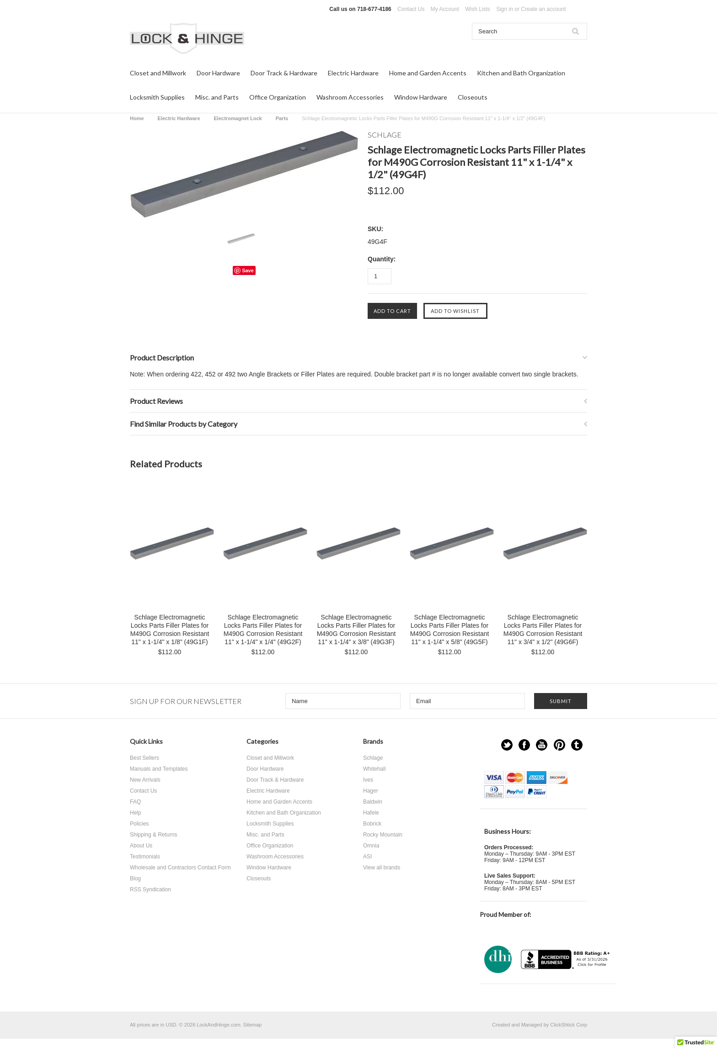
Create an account (543, 9)
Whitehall (374, 769)
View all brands (381, 867)
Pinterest (559, 745)
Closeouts (472, 97)
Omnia (371, 845)
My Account (445, 9)
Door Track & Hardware (284, 73)
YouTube (541, 745)
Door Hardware (218, 73)
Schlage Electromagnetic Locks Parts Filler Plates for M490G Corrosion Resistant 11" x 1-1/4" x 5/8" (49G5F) (449, 630)
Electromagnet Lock (238, 118)
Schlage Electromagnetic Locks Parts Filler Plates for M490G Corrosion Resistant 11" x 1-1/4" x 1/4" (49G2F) (263, 630)
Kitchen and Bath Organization (521, 73)
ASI (367, 856)
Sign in (504, 9)
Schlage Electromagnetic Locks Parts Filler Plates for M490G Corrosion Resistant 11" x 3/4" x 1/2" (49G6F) (543, 630)
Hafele (371, 813)
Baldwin (372, 802)
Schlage (373, 758)
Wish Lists (477, 9)
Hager (370, 791)
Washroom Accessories (350, 97)
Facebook (524, 745)
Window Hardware (420, 97)
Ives (368, 780)
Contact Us (410, 9)
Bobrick (372, 823)
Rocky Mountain (382, 834)
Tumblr (577, 745)
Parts (282, 118)
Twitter (507, 745)
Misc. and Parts (217, 97)
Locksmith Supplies (157, 97)
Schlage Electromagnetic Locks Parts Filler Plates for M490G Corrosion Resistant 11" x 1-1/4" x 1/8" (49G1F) (169, 630)
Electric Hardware (353, 73)
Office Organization (277, 97)
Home (137, 118)
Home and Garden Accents (427, 73)
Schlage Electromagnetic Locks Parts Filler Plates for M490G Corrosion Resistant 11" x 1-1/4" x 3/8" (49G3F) (356, 630)
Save (248, 270)
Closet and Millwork (158, 73)
